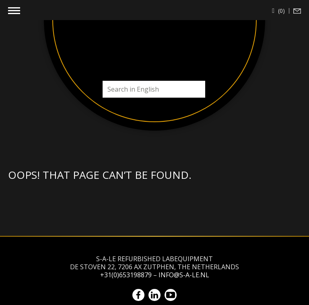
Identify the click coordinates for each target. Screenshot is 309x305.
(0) (280, 11)
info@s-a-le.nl (184, 274)
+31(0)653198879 (126, 274)
